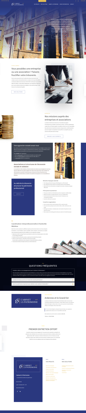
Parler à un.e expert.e (54, 136)
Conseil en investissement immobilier (66, 375)
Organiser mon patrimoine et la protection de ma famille (51, 384)
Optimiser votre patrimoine (51, 382)
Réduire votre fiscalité (50, 378)
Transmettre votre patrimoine (51, 371)
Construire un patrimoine (50, 380)
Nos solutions (44, 4)
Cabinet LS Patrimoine (53, 4)
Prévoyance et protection (50, 193)
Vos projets (36, 4)
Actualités (83, 1)
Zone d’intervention (64, 4)
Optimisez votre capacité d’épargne (52, 377)
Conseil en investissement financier (68, 372)
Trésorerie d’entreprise (50, 375)
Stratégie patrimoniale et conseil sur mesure (67, 370)
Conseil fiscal (64, 376)
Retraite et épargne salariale (50, 183)
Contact (72, 4)
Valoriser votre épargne (50, 370)
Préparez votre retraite (50, 373)
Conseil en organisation (49, 205)
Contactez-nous (5, 1)
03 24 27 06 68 (43, 1)
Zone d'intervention (20, 390)
